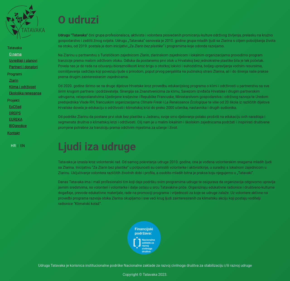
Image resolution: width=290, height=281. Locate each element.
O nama (15, 54)
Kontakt (13, 133)
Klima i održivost (22, 87)
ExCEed (15, 107)
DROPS (15, 113)
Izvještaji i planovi (23, 60)
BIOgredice (18, 126)
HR (14, 146)
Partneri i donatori (23, 67)
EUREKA (15, 119)
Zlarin (13, 80)
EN (22, 146)
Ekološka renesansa (25, 93)
